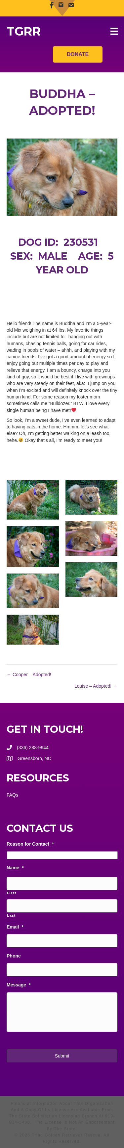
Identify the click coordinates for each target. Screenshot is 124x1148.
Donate (78, 51)
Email (15, 927)
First (11, 893)
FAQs (12, 795)
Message (19, 984)
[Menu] (114, 31)
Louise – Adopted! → (95, 686)
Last (11, 915)
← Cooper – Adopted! (29, 674)
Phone (14, 955)
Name (15, 867)
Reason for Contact (30, 844)
